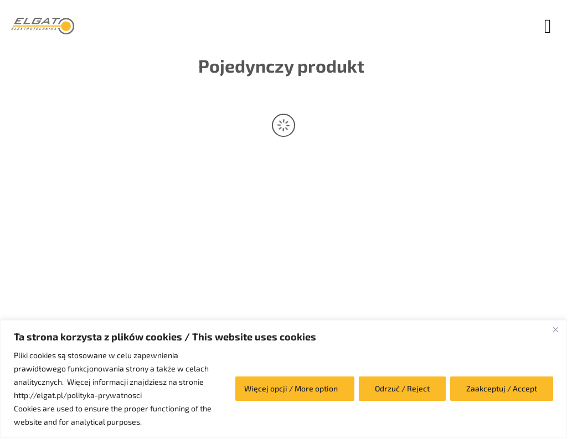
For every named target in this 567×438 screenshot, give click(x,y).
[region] (283, 379)
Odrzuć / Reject (402, 388)
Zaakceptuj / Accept (501, 388)
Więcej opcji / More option (291, 388)
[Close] (555, 329)
